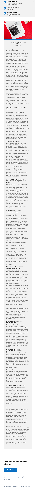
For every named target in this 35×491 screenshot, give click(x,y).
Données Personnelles (22, 477)
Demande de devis (7, 479)
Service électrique (17, 45)
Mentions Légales (21, 476)
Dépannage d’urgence (8, 477)
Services (5, 476)
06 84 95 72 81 (10, 470)
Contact (5, 481)
